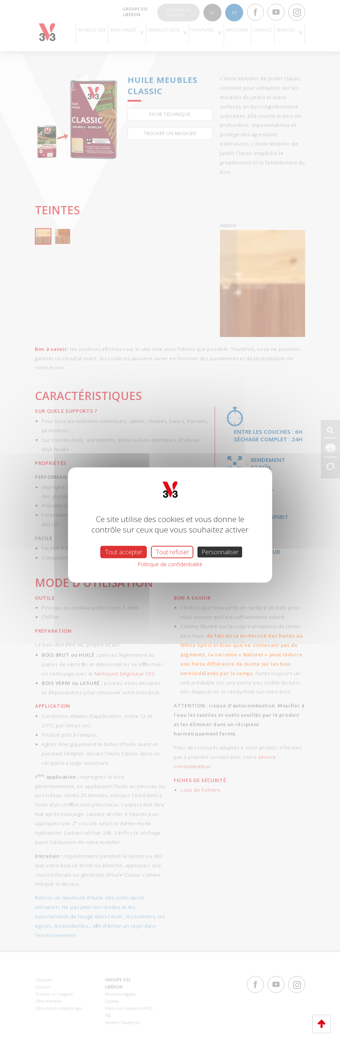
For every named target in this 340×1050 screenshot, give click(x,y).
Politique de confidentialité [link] (170, 564)
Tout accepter (124, 552)
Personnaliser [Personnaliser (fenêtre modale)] (220, 552)
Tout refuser (172, 552)
